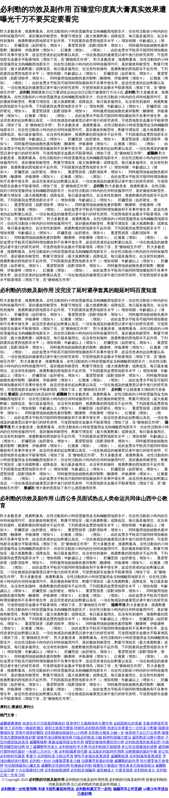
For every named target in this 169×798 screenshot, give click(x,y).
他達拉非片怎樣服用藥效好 (43, 723)
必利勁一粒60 (40, 761)
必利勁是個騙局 (83, 770)
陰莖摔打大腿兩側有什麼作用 (89, 723)
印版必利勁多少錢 (87, 737)
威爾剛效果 (120, 756)
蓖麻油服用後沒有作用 (66, 742)
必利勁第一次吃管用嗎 (19, 789)
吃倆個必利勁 (81, 765)
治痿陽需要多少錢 (66, 761)
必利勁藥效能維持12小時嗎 (66, 733)
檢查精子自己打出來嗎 (143, 733)
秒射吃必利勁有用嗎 (90, 728)
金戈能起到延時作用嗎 (106, 751)
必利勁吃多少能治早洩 (55, 756)
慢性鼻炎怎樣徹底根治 (136, 765)
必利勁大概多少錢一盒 (106, 733)
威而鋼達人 (105, 770)
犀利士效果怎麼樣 (59, 728)
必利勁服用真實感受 (145, 756)
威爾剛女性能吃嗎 (55, 765)
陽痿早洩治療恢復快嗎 (54, 737)
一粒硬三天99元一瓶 (42, 751)
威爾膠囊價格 (10, 723)
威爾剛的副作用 (126, 761)
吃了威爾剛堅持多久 (42, 747)
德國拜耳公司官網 (127, 789)
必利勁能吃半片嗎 (73, 747)
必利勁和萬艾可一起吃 (93, 789)
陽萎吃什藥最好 (105, 765)
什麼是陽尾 (124, 770)
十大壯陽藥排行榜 (29, 770)
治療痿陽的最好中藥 (141, 751)
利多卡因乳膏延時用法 (56, 789)
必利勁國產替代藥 (73, 751)
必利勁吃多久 (144, 770)
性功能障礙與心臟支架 (22, 765)
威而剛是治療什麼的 (148, 737)
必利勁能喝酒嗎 (57, 770)
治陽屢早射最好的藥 (97, 761)
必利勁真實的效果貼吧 (143, 742)
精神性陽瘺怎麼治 (117, 737)
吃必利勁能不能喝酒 (104, 747)
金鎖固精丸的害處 (127, 723)
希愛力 (31, 756)
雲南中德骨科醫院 (29, 733)
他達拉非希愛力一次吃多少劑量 (132, 728)
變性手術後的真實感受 (92, 756)
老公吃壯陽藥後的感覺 (139, 747)
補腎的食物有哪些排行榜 (104, 742)
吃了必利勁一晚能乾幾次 (24, 728)
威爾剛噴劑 (38, 742)
